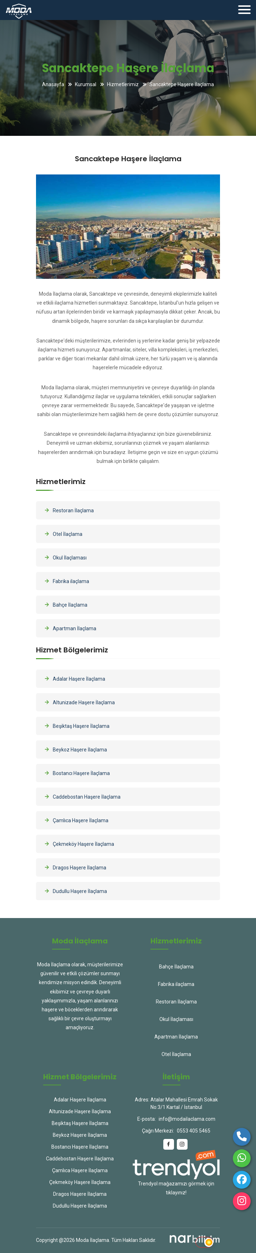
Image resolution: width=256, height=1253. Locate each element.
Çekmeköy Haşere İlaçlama (78, 843)
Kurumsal (85, 84)
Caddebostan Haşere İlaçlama (82, 796)
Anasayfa (53, 84)
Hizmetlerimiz (123, 84)
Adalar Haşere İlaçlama (74, 678)
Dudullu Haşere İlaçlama (75, 890)
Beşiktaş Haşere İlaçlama (76, 725)
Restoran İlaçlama (68, 510)
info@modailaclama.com (187, 1119)
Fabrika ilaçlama (66, 580)
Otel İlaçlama (62, 533)
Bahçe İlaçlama (65, 604)
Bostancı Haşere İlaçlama (76, 772)
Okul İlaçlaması (65, 557)
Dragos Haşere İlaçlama (74, 867)
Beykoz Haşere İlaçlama (75, 749)
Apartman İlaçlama (69, 628)
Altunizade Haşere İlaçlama (79, 702)
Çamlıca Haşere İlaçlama (75, 820)
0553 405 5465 (193, 1131)
